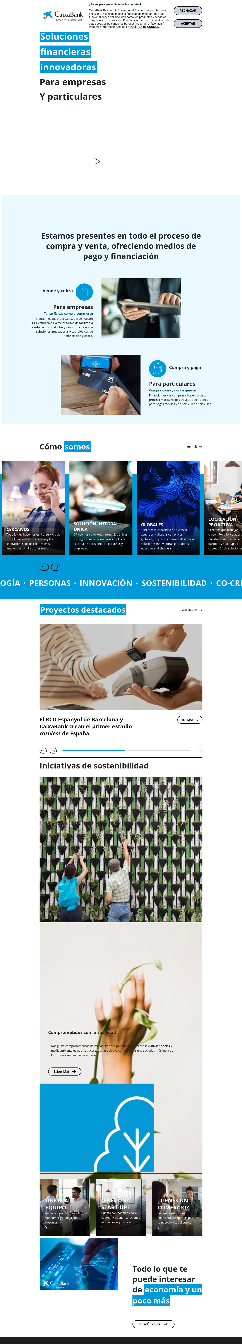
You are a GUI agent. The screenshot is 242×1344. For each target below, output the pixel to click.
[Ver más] (194, 446)
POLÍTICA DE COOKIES (144, 27)
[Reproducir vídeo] (96, 161)
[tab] (93, 750)
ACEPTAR (188, 23)
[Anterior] (44, 567)
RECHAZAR (188, 10)
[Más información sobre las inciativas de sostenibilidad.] (64, 1071)
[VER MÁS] (189, 720)
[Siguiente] (55, 567)
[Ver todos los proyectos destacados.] (192, 609)
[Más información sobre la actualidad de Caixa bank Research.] (153, 1324)
